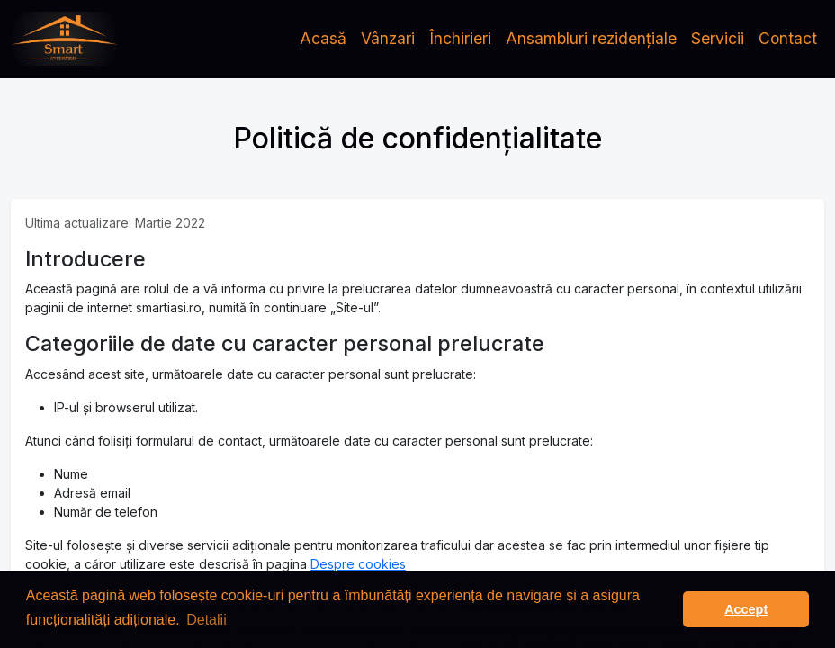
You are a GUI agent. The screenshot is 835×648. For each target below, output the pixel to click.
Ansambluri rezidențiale (591, 38)
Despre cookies (358, 564)
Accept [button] (746, 609)
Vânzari (388, 38)
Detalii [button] (206, 619)
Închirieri (460, 38)
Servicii (717, 38)
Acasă (323, 38)
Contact (788, 38)
